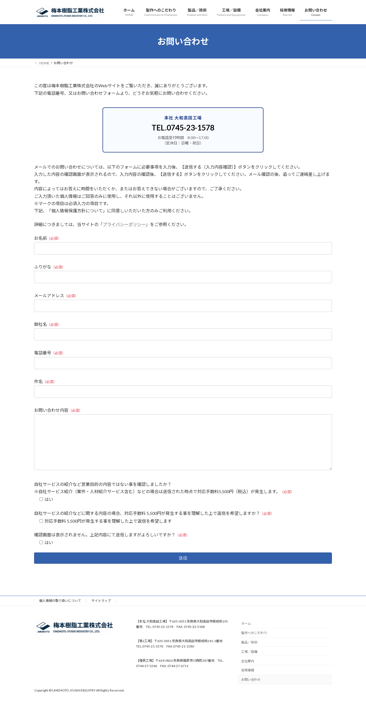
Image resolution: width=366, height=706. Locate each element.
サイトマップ (101, 611)
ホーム (246, 634)
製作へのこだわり (254, 644)
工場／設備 (249, 662)
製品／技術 (249, 653)
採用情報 (247, 681)
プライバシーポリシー (124, 224)
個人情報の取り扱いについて (60, 611)
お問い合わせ (251, 691)
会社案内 (247, 672)
